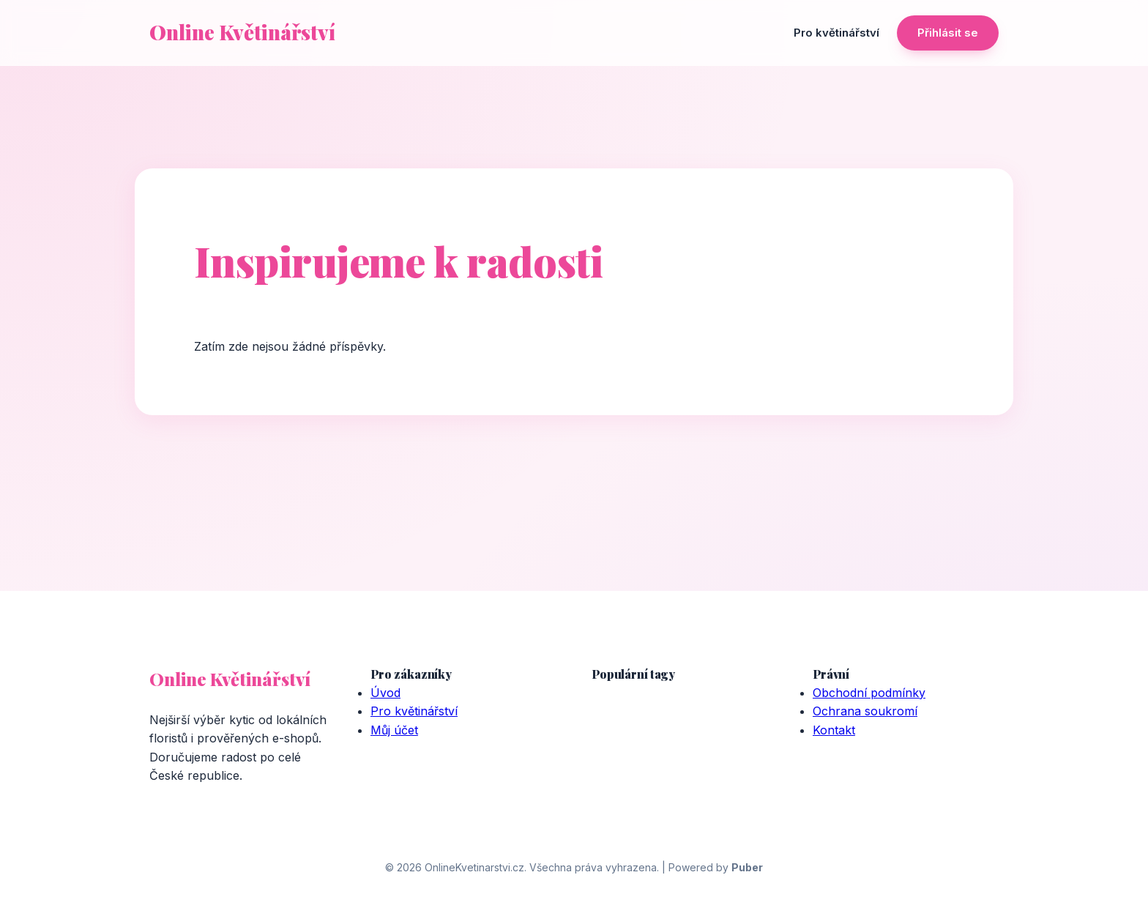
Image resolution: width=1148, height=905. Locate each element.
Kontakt (834, 730)
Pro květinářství (836, 33)
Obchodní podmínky (869, 692)
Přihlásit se (947, 33)
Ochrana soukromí (865, 711)
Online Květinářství (242, 31)
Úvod (385, 692)
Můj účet (394, 730)
